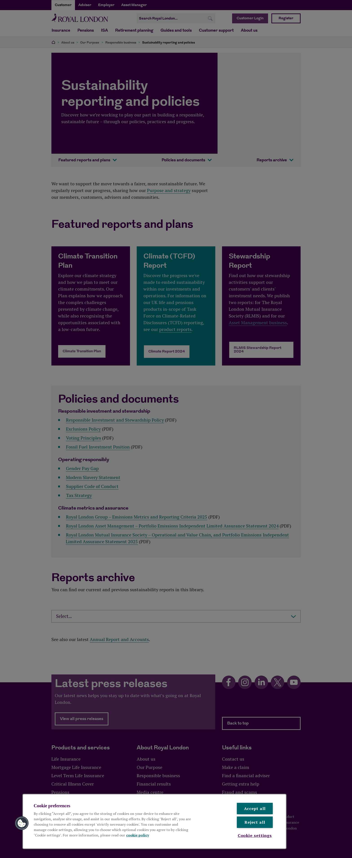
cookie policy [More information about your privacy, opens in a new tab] (137, 835)
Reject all (254, 822)
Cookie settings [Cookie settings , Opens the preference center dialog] (255, 835)
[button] (22, 823)
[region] (154, 821)
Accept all (255, 808)
